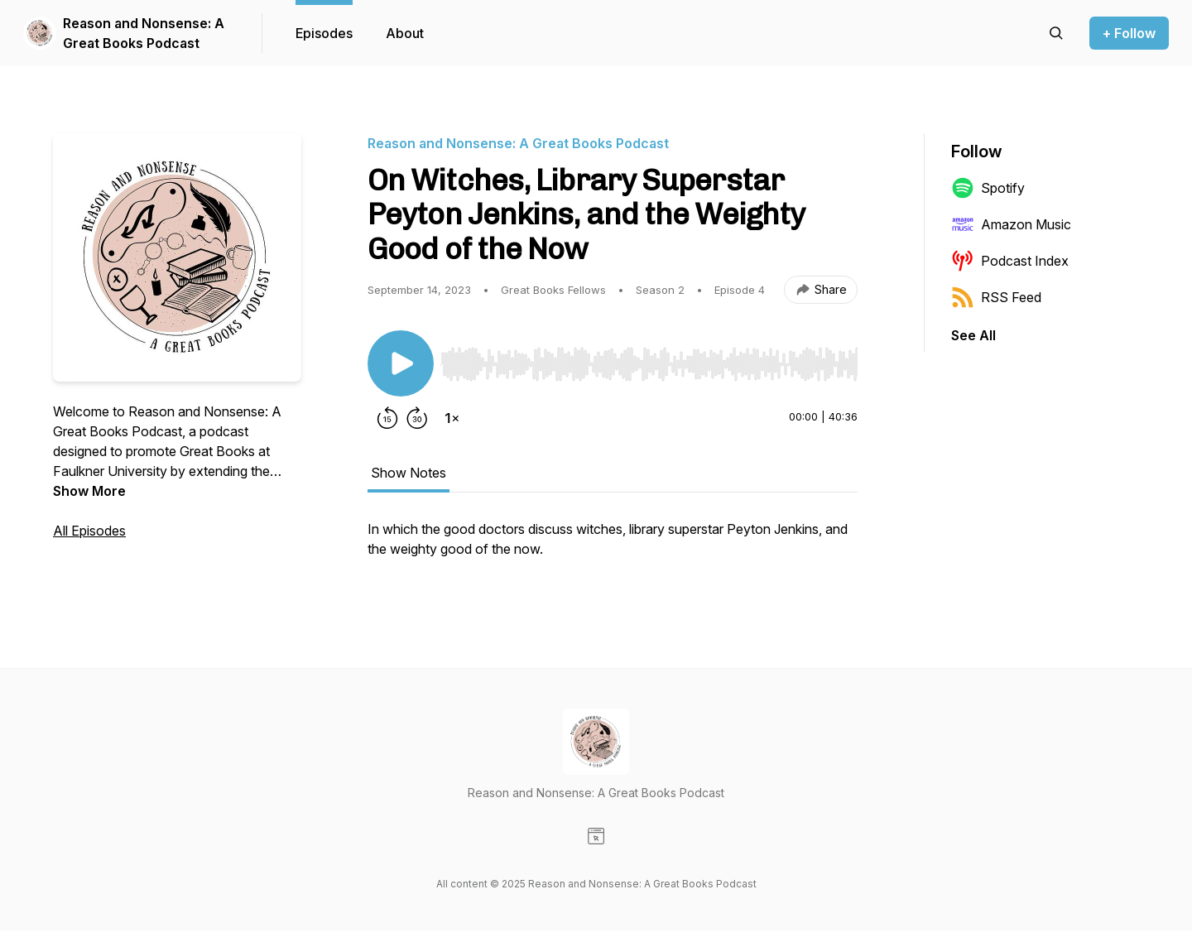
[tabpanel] (613, 547)
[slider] (649, 364)
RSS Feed (996, 297)
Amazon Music (1011, 224)
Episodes (324, 33)
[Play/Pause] (401, 363)
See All (973, 335)
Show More (89, 491)
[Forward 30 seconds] (417, 418)
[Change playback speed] (452, 418)
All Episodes (89, 530)
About (405, 33)
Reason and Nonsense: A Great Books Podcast (143, 33)
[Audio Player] (649, 359)
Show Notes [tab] (408, 472)
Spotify (988, 187)
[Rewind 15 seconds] (387, 418)
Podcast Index (1010, 260)
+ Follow (1129, 33)
